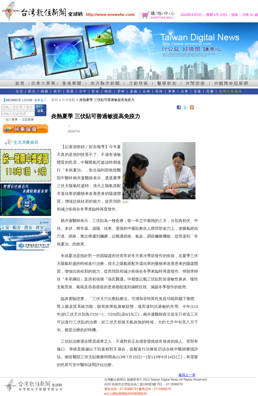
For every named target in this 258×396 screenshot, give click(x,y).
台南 (147, 91)
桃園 (45, 91)
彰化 (96, 91)
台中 (83, 91)
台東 (185, 91)
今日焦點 (68, 100)
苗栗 (70, 91)
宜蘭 (210, 91)
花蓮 (197, 91)
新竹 (58, 91)
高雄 (159, 91)
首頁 (54, 100)
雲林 (121, 91)
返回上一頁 (187, 375)
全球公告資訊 (230, 91)
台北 (19, 91)
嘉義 (134, 91)
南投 (108, 91)
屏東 (172, 91)
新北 (32, 91)
